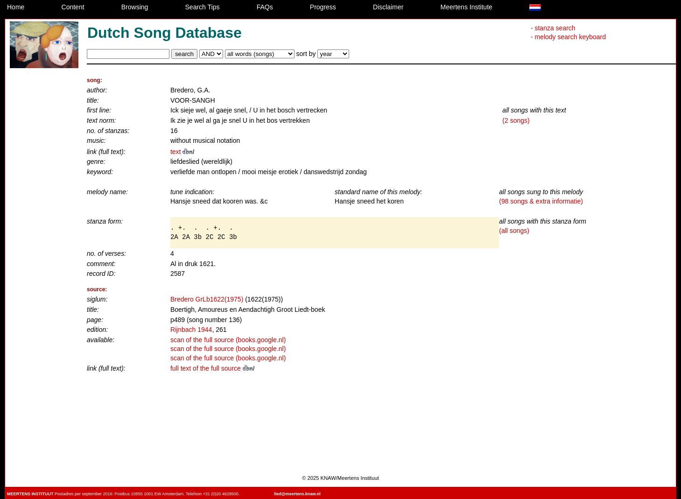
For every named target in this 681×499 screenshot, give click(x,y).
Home (15, 7)
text (182, 151)
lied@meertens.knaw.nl (297, 494)
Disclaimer (388, 7)
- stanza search (553, 28)
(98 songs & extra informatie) (541, 201)
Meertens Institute (466, 7)
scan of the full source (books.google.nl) (228, 340)
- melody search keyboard (568, 37)
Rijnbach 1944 (191, 329)
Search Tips (202, 7)
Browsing (134, 7)
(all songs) (514, 230)
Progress (323, 7)
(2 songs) (515, 120)
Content (73, 7)
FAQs (265, 7)
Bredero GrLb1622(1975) (206, 299)
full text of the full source (212, 368)
